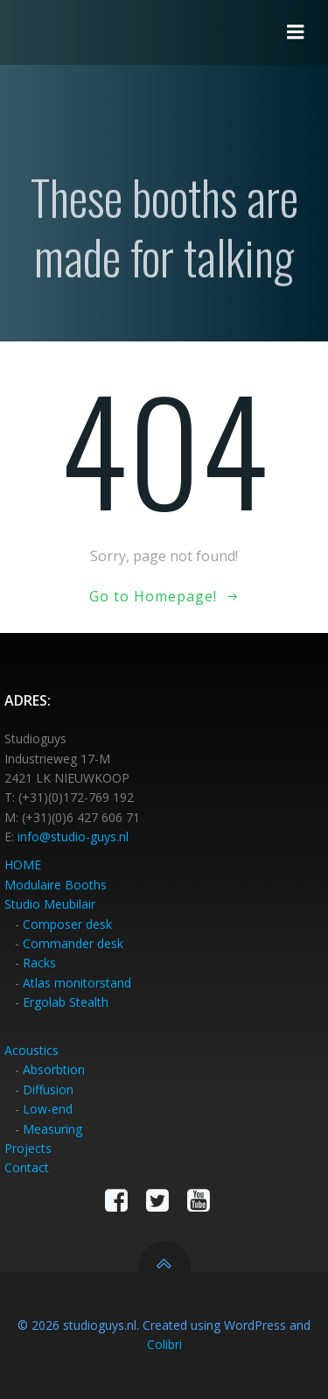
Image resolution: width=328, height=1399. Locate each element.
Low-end (48, 1108)
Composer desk (67, 924)
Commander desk (73, 943)
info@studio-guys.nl (73, 836)
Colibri (164, 1344)
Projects (28, 1148)
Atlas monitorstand (77, 982)
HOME (22, 864)
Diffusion (48, 1089)
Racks (39, 962)
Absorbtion (54, 1069)
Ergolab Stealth (65, 1002)
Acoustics (31, 1050)
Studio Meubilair (49, 904)
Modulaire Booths (55, 884)
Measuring (52, 1129)
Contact (26, 1167)
